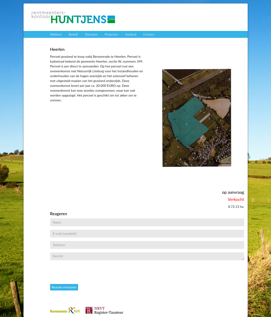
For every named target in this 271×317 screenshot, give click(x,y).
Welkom (56, 34)
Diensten (91, 34)
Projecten (111, 34)
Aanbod (130, 34)
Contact (149, 34)
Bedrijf (73, 34)
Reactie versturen (64, 287)
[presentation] (85, 273)
